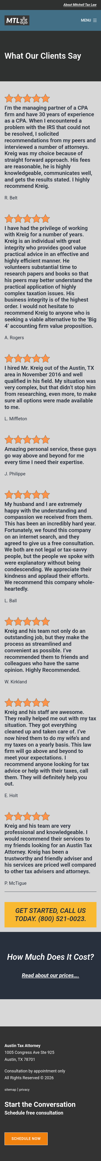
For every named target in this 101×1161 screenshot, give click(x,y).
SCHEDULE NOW (26, 1139)
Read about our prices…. (50, 975)
